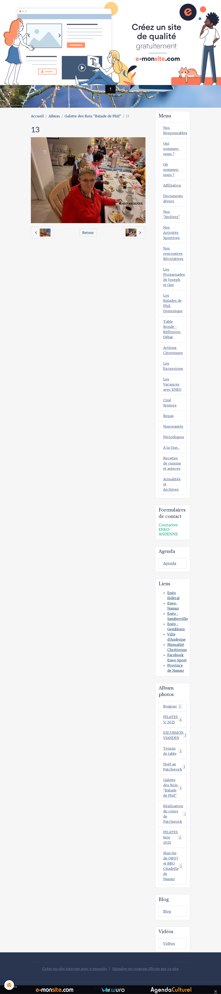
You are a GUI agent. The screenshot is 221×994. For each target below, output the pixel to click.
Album (54, 116)
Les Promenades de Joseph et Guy (174, 277)
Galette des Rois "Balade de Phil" (93, 116)
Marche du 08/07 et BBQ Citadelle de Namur (173, 866)
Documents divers (173, 198)
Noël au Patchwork (175, 767)
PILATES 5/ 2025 (172, 719)
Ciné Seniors (170, 402)
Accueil (37, 116)
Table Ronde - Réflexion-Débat (172, 329)
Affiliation (172, 185)
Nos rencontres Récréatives (173, 253)
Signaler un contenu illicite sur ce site (145, 969)
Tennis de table (172, 751)
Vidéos (169, 943)
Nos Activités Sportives (171, 232)
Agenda (169, 563)
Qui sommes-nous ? (171, 148)
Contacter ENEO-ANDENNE (168, 529)
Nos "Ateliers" (171, 214)
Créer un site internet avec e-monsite (74, 969)
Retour (88, 232)
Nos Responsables (175, 130)
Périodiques (173, 437)
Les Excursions (173, 366)
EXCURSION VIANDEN (175, 735)
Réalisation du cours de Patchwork (174, 814)
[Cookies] (9, 985)
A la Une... (171, 447)
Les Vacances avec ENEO (172, 384)
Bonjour (172, 706)
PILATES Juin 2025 (173, 837)
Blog (167, 911)
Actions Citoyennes (173, 350)
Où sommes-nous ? (171, 169)
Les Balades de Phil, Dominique (173, 303)
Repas (168, 416)
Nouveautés (173, 426)
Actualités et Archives (172, 484)
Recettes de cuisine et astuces (172, 463)
